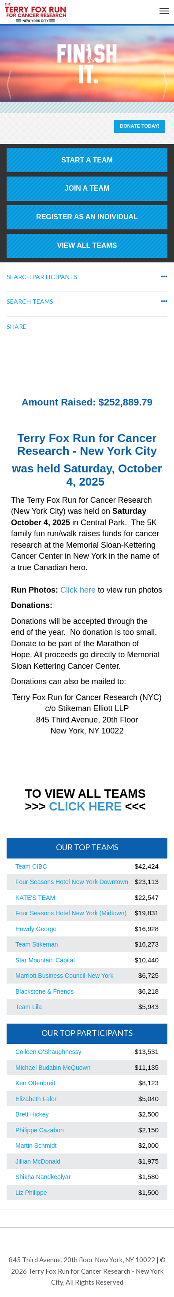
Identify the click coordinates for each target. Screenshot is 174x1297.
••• (164, 276)
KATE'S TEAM (35, 897)
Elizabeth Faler (35, 1098)
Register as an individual (87, 217)
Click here (78, 590)
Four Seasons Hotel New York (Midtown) (70, 913)
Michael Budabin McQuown (52, 1067)
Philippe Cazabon (39, 1130)
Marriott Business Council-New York (64, 975)
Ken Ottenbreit (35, 1083)
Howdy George (35, 928)
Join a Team (87, 188)
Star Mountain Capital (45, 960)
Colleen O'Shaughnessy (48, 1051)
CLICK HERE (85, 806)
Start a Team (87, 160)
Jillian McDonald (37, 1161)
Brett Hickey (31, 1114)
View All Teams (87, 245)
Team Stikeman (36, 944)
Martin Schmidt (35, 1145)
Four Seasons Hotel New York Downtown (71, 881)
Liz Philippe (31, 1192)
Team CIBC (31, 866)
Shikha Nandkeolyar (42, 1176)
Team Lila (28, 1006)
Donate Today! (139, 126)
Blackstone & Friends (44, 991)
